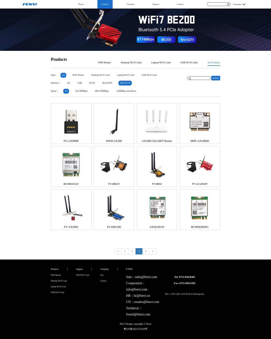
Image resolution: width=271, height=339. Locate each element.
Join (101, 275)
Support (156, 4)
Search (215, 78)
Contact (180, 4)
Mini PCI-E (125, 83)
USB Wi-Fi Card (189, 62)
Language (237, 4)
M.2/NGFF (107, 83)
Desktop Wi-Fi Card (131, 62)
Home (81, 4)
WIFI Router (104, 62)
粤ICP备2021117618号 (135, 328)
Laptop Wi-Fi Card (161, 62)
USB (80, 83)
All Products (214, 62)
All (63, 75)
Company (130, 4)
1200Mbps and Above (126, 91)
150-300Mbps (81, 91)
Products (105, 4)
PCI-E (92, 83)
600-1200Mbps (102, 91)
